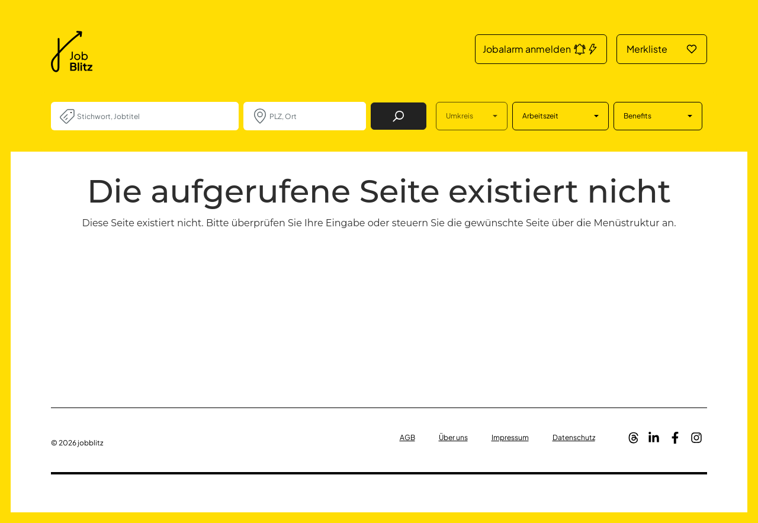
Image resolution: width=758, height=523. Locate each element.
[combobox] (153, 116)
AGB (407, 437)
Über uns (453, 437)
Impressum (510, 437)
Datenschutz (574, 437)
